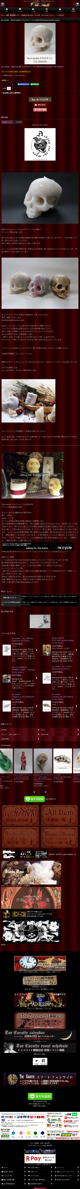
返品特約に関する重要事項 (11, 93)
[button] (3, 4)
